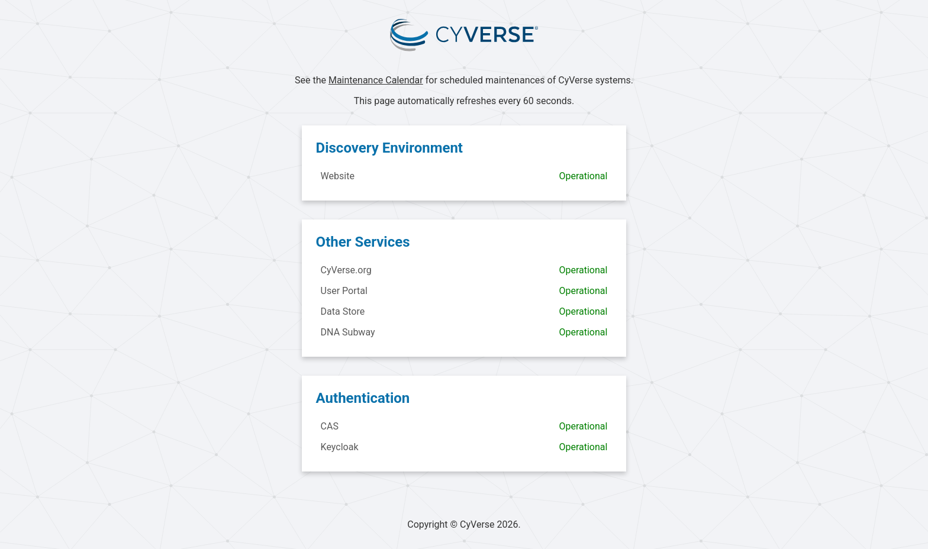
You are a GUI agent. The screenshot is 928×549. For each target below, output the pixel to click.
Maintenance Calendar (375, 80)
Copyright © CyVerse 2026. (464, 524)
